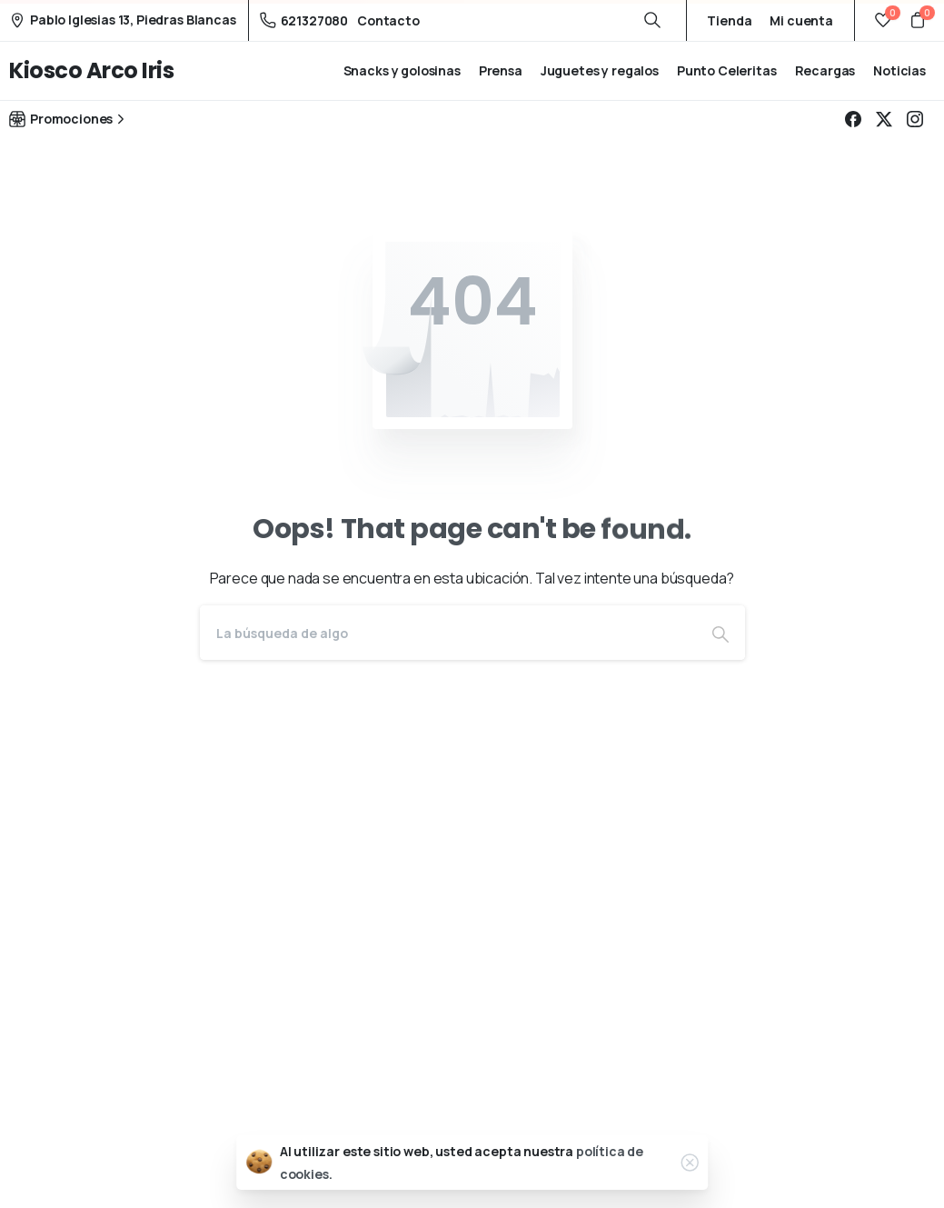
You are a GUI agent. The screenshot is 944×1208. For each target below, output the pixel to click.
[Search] (448, 632)
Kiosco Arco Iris (91, 70)
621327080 (304, 20)
